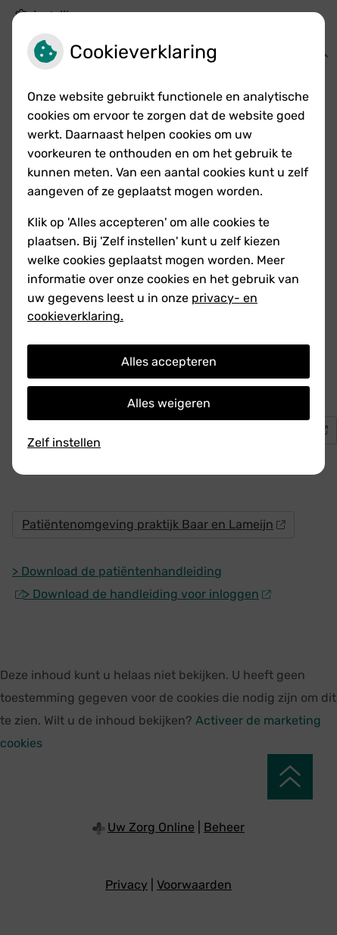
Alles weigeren (169, 403)
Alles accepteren (169, 361)
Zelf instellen (64, 442)
